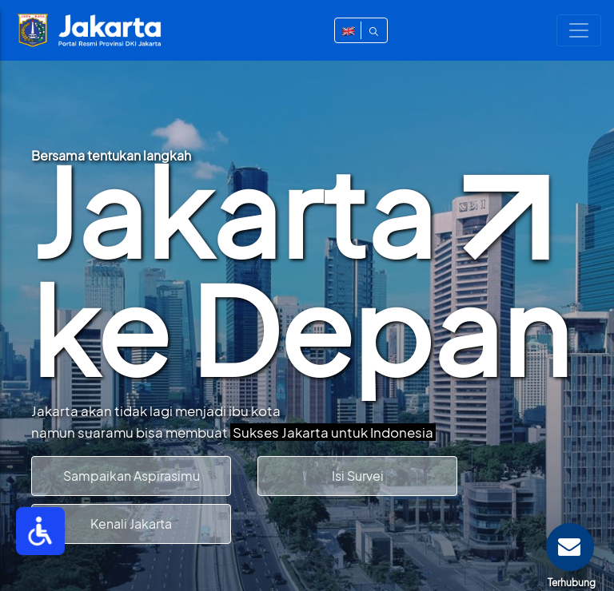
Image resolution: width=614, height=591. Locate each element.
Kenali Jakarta (131, 523)
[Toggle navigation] (578, 30)
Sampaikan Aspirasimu (131, 475)
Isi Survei (358, 475)
